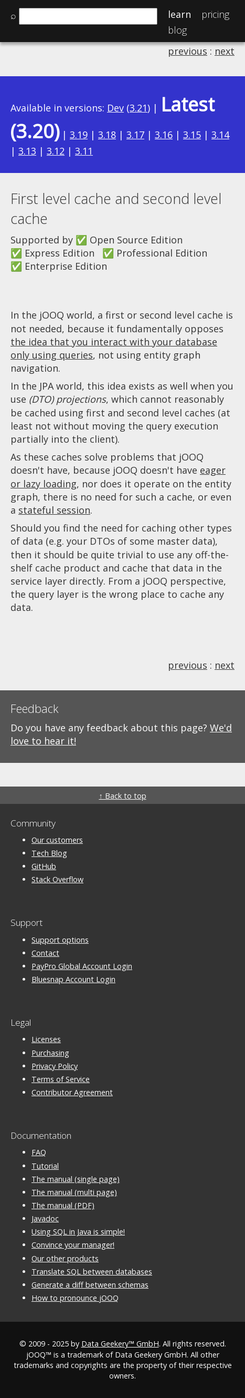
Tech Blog (49, 853)
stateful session (54, 510)
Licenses (46, 1039)
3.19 (79, 134)
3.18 (107, 134)
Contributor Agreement (72, 1092)
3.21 (138, 107)
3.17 (135, 134)
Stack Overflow (57, 879)
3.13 (27, 151)
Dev (115, 107)
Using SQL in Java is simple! (78, 1232)
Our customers (57, 840)
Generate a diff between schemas (89, 1285)
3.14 (220, 134)
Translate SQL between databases (91, 1272)
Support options (60, 940)
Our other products (65, 1258)
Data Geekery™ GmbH (120, 1344)
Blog (177, 30)
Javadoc (45, 1218)
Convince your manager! (72, 1245)
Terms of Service (60, 1079)
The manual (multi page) (74, 1192)
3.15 (192, 134)
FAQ (38, 1152)
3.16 (164, 134)
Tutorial (45, 1166)
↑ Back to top (122, 796)
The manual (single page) (75, 1179)
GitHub (43, 866)
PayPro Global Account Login (81, 966)
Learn (179, 14)
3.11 (84, 151)
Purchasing (50, 1053)
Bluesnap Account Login (73, 979)
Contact (45, 953)
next (225, 51)
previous (187, 51)
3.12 (56, 151)
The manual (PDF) (62, 1205)
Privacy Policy (54, 1066)
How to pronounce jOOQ (75, 1298)
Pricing (215, 14)
